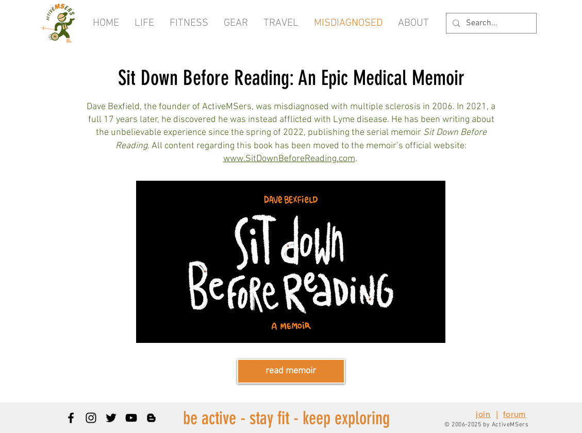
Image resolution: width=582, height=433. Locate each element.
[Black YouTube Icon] (131, 418)
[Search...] (490, 23)
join (483, 414)
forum (514, 414)
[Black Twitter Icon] (111, 418)
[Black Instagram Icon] (91, 418)
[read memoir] (291, 371)
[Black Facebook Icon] (71, 418)
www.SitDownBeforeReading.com (289, 158)
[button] (413, 23)
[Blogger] (151, 418)
